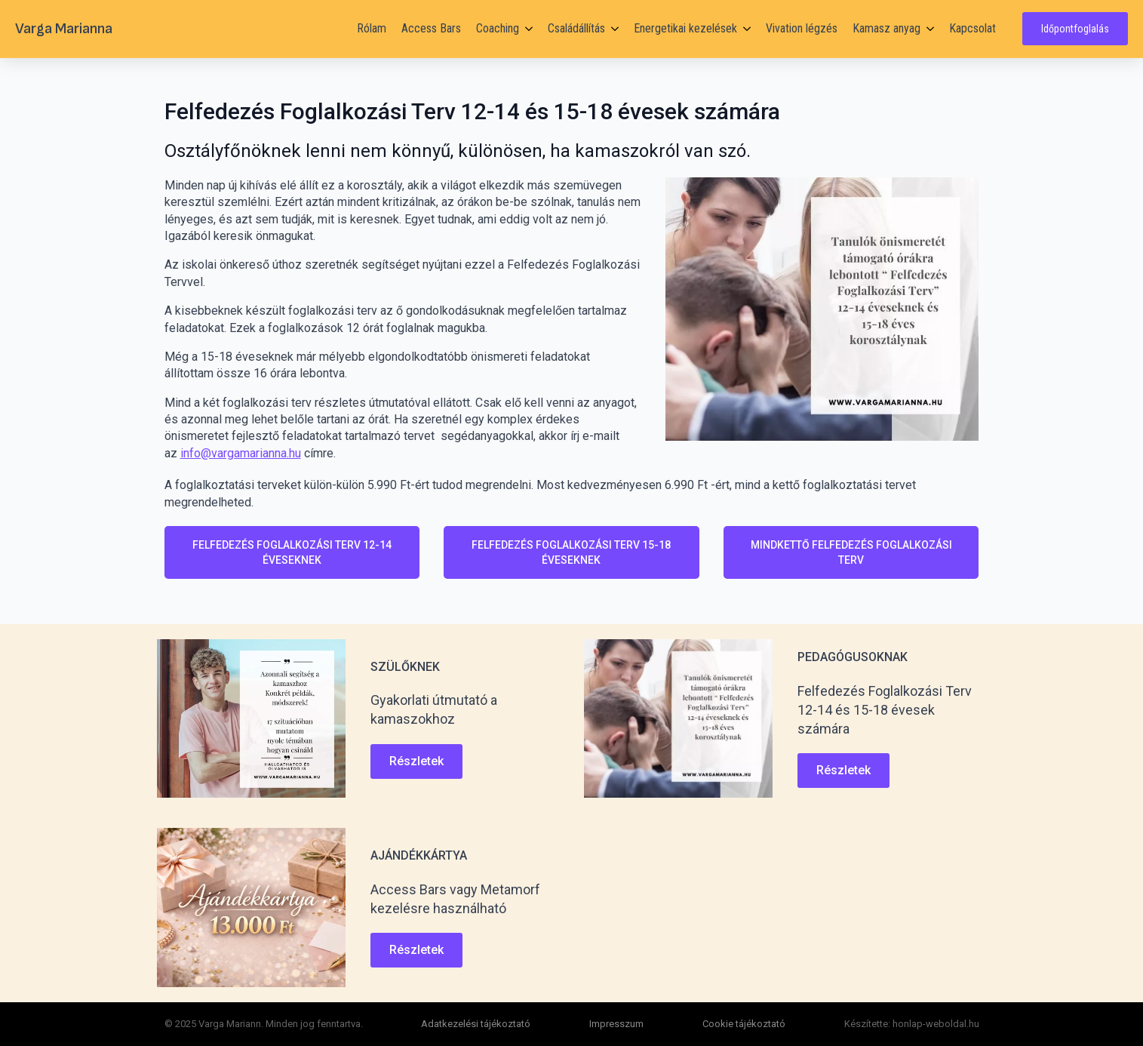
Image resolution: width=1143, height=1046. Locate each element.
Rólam (371, 28)
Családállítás (576, 28)
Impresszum (616, 1023)
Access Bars (431, 28)
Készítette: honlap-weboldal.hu (911, 1023)
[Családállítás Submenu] (612, 28)
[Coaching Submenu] (526, 28)
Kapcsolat (972, 28)
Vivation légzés (801, 28)
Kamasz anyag (886, 28)
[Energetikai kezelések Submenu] (744, 28)
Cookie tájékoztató (743, 1023)
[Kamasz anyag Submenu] (927, 28)
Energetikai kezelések (685, 28)
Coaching (497, 28)
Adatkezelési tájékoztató (475, 1023)
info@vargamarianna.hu (240, 453)
